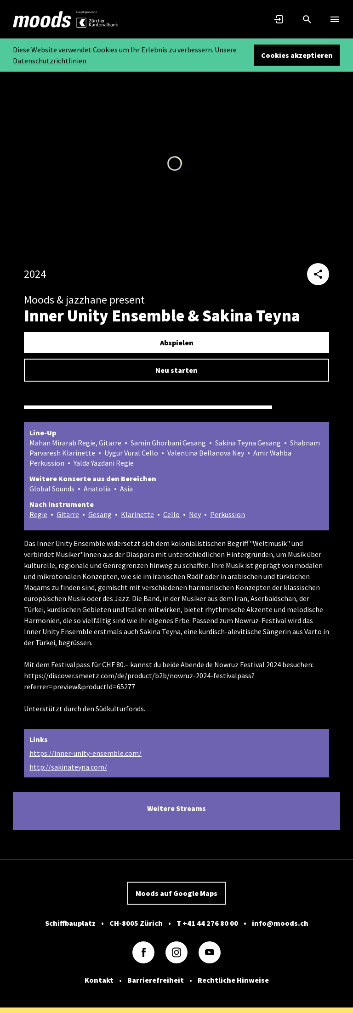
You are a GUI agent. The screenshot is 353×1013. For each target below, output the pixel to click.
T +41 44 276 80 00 (207, 923)
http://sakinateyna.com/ (68, 766)
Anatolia (97, 488)
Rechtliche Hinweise (233, 980)
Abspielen (177, 342)
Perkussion (227, 514)
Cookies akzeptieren (297, 55)
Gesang (100, 514)
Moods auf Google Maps (176, 893)
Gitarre (68, 514)
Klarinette (137, 514)
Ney (195, 514)
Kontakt (99, 980)
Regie (38, 514)
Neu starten (176, 370)
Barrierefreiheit (155, 980)
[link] (42, 19)
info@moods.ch (280, 923)
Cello (171, 514)
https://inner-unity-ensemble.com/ (85, 753)
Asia (126, 488)
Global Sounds (51, 488)
